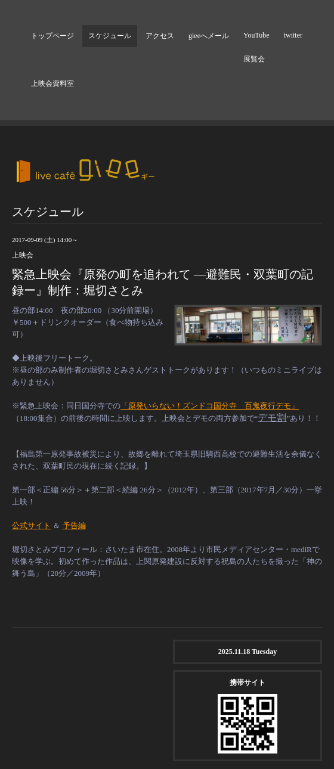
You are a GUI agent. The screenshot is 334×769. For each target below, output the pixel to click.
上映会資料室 (52, 83)
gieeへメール (208, 36)
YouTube (256, 35)
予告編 (74, 525)
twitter (293, 35)
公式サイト (31, 525)
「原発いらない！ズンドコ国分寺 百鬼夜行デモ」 (209, 405)
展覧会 (254, 59)
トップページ (52, 36)
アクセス (160, 36)
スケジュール (109, 36)
